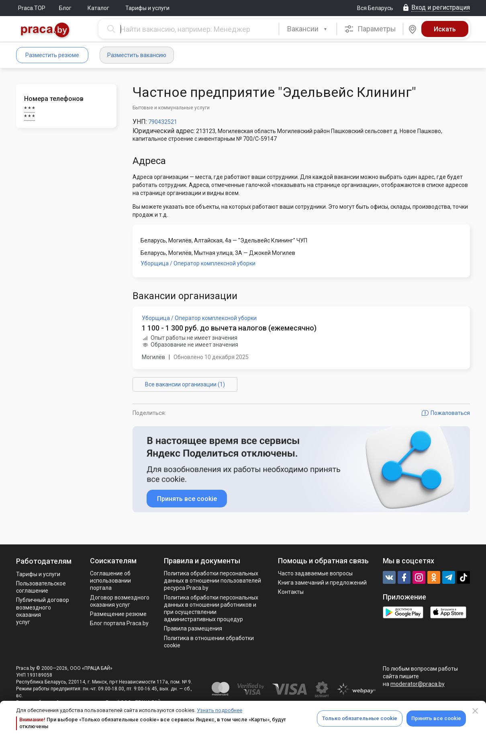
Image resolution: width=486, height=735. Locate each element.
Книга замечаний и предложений (322, 582)
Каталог (98, 8)
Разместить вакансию (136, 55)
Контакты (291, 592)
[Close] (475, 711)
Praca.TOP (31, 8)
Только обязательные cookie (359, 718)
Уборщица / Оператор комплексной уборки (198, 263)
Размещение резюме (118, 614)
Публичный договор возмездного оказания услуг (42, 611)
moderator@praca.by (417, 684)
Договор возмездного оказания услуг (119, 601)
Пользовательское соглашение (41, 587)
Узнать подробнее (219, 710)
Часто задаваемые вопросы (315, 573)
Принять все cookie (436, 718)
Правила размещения (193, 628)
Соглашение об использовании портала (110, 580)
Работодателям (43, 561)
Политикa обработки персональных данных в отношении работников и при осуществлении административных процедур (211, 608)
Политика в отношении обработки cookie (209, 642)
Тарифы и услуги (147, 8)
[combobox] (308, 29)
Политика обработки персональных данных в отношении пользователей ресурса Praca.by (212, 580)
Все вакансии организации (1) (185, 384)
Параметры (370, 29)
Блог (65, 8)
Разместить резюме (52, 55)
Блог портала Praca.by (119, 623)
